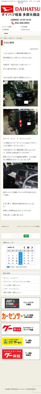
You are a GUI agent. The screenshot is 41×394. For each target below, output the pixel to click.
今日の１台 (5, 226)
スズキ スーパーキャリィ (11, 289)
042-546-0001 (22, 23)
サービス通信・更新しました (12, 285)
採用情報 (6, 29)
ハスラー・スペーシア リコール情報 (28, 226)
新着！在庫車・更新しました (12, 292)
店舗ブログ (11, 38)
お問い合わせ (26, 29)
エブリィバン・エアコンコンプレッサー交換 (16, 281)
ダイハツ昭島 (3, 38)
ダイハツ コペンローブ (10, 278)
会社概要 (24, 27)
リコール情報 (7, 27)
